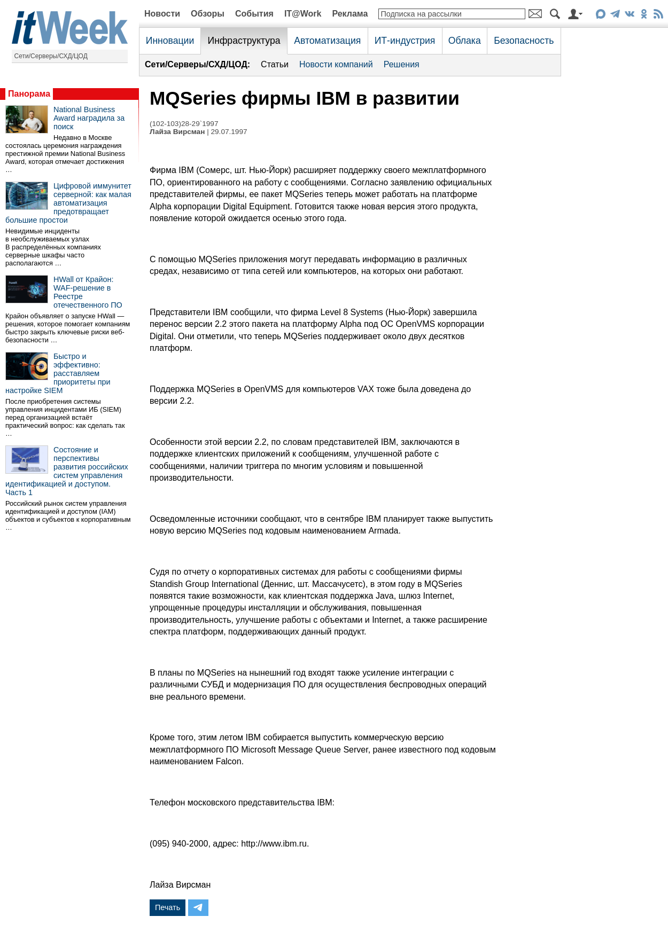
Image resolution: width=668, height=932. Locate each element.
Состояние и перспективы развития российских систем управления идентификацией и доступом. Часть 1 (66, 471)
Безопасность (524, 40)
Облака (464, 40)
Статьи (275, 64)
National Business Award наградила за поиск (89, 118)
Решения (402, 64)
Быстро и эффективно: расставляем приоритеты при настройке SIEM (58, 373)
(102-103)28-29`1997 (184, 124)
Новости (162, 13)
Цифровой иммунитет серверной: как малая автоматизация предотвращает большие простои (68, 203)
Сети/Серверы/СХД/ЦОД (51, 56)
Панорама (29, 93)
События (254, 13)
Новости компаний (336, 64)
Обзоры (207, 13)
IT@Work (303, 13)
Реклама (350, 13)
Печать (167, 907)
